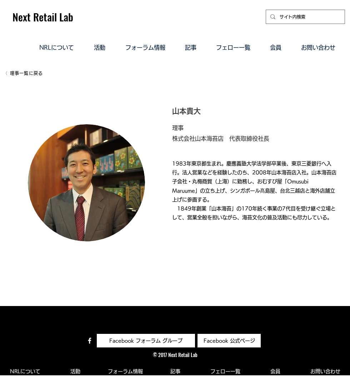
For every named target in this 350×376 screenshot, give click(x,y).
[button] (56, 47)
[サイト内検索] (305, 17)
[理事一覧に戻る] (23, 73)
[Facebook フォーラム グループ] (145, 341)
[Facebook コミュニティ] (90, 341)
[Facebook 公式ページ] (229, 341)
